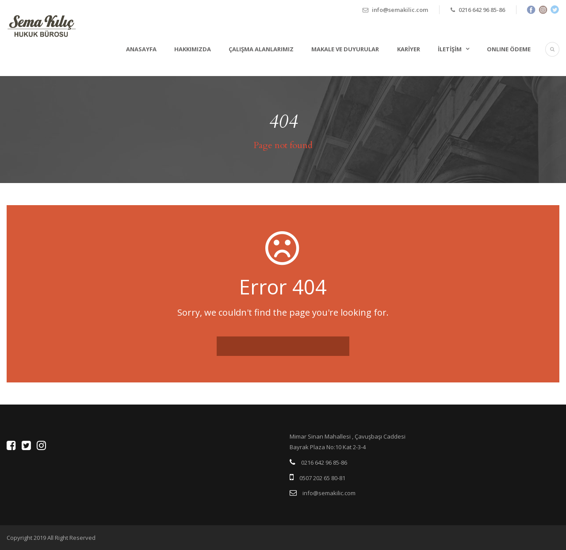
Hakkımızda (192, 49)
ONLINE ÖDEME (509, 49)
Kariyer (408, 49)
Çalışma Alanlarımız (261, 49)
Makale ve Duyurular (345, 49)
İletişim (450, 49)
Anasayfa (141, 49)
